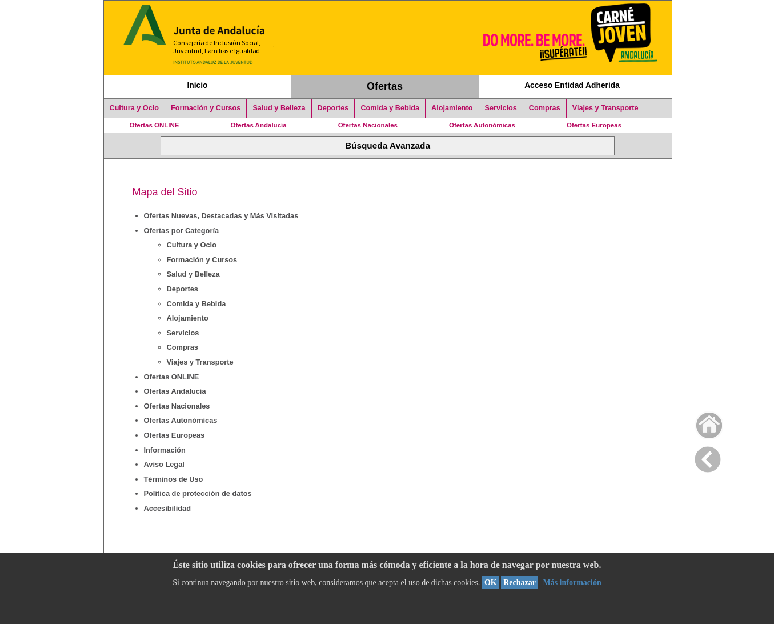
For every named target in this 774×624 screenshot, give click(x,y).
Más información (572, 582)
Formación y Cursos (205, 108)
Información (165, 450)
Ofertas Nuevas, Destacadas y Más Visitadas (221, 215)
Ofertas (385, 86)
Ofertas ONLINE (154, 125)
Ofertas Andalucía (259, 125)
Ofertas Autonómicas (482, 125)
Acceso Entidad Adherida (572, 85)
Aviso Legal (164, 464)
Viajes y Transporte (605, 108)
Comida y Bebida (389, 108)
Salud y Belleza (278, 108)
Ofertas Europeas (594, 125)
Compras (544, 108)
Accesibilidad (167, 508)
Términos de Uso (173, 479)
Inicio (197, 85)
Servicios (501, 108)
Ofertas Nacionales (368, 125)
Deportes (333, 108)
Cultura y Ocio (134, 108)
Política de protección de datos (198, 493)
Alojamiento (451, 108)
